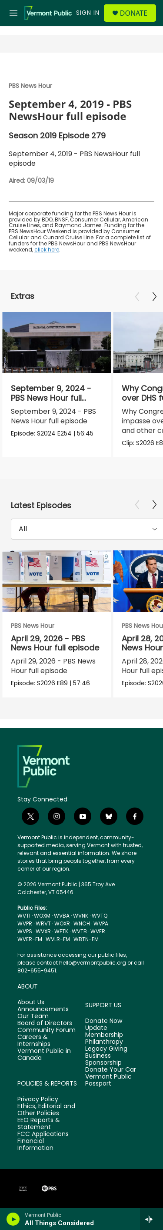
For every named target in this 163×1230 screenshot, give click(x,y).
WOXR (62, 923)
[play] (13, 1219)
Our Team (33, 1016)
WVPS (24, 931)
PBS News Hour (30, 85)
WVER (97, 931)
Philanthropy (104, 1042)
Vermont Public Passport (108, 1080)
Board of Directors (44, 1023)
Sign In (88, 12)
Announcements (43, 1009)
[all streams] (151, 1219)
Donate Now (103, 1021)
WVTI (23, 915)
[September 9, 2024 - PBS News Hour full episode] (56, 342)
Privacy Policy (37, 1099)
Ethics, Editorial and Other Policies (46, 1110)
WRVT (43, 923)
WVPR (24, 923)
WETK (61, 931)
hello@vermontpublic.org (92, 962)
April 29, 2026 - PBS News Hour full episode (55, 643)
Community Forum (46, 1030)
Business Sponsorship (103, 1059)
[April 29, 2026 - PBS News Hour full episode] (56, 581)
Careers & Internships (33, 1041)
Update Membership (104, 1032)
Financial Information (35, 1145)
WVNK (80, 915)
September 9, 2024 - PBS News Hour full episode (51, 397)
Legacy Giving (106, 1049)
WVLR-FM (58, 939)
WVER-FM (29, 939)
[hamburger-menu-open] (13, 13)
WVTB (79, 931)
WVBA (62, 915)
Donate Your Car (110, 1069)
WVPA (100, 923)
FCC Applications (43, 1134)
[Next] (154, 296)
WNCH (81, 923)
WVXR (43, 931)
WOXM (42, 915)
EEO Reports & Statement (38, 1124)
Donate (133, 13)
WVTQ (99, 915)
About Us (30, 1002)
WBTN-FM (86, 939)
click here (46, 249)
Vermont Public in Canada (44, 1055)
